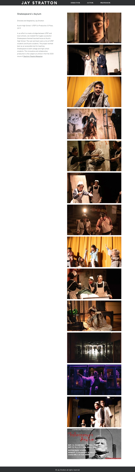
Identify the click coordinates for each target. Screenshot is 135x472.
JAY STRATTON (40, 2)
